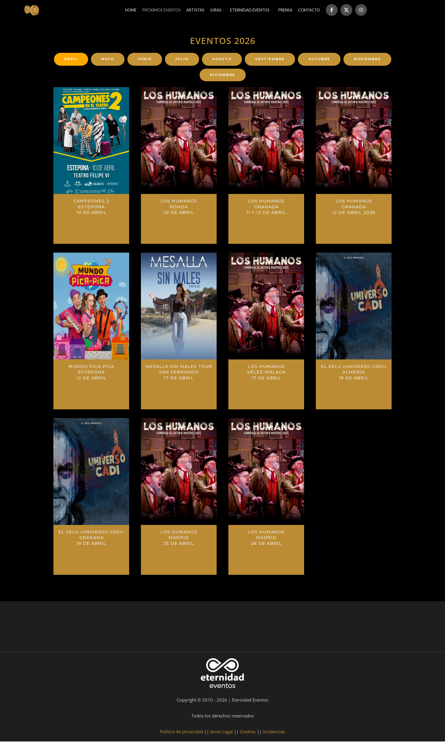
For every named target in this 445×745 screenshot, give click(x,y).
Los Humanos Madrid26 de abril (266, 541)
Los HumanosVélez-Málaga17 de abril (266, 375)
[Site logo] (34, 11)
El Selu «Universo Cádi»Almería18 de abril (354, 375)
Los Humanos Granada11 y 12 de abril (266, 210)
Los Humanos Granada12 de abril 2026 (353, 210)
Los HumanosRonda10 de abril (179, 210)
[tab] (71, 62)
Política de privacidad (181, 735)
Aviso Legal (221, 735)
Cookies (248, 735)
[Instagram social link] (361, 12)
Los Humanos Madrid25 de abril (179, 541)
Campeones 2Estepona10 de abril (91, 210)
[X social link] (346, 12)
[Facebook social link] (332, 12)
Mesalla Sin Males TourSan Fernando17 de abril (179, 375)
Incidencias (274, 735)
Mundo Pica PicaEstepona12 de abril (91, 375)
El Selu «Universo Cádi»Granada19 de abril (91, 541)
